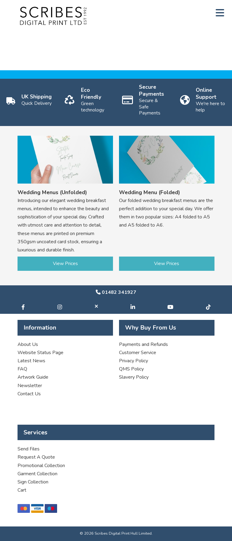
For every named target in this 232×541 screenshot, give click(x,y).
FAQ (22, 369)
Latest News (31, 360)
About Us (28, 344)
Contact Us (29, 393)
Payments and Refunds (143, 344)
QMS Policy (131, 369)
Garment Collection (37, 473)
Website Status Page (40, 352)
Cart (22, 490)
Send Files (29, 449)
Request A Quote (36, 457)
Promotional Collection (41, 465)
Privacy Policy (133, 360)
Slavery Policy (134, 377)
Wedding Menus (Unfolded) (52, 192)
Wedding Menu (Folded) (149, 192)
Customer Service (137, 352)
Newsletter (30, 385)
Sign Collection (33, 482)
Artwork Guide (33, 377)
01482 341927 (116, 292)
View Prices (65, 263)
